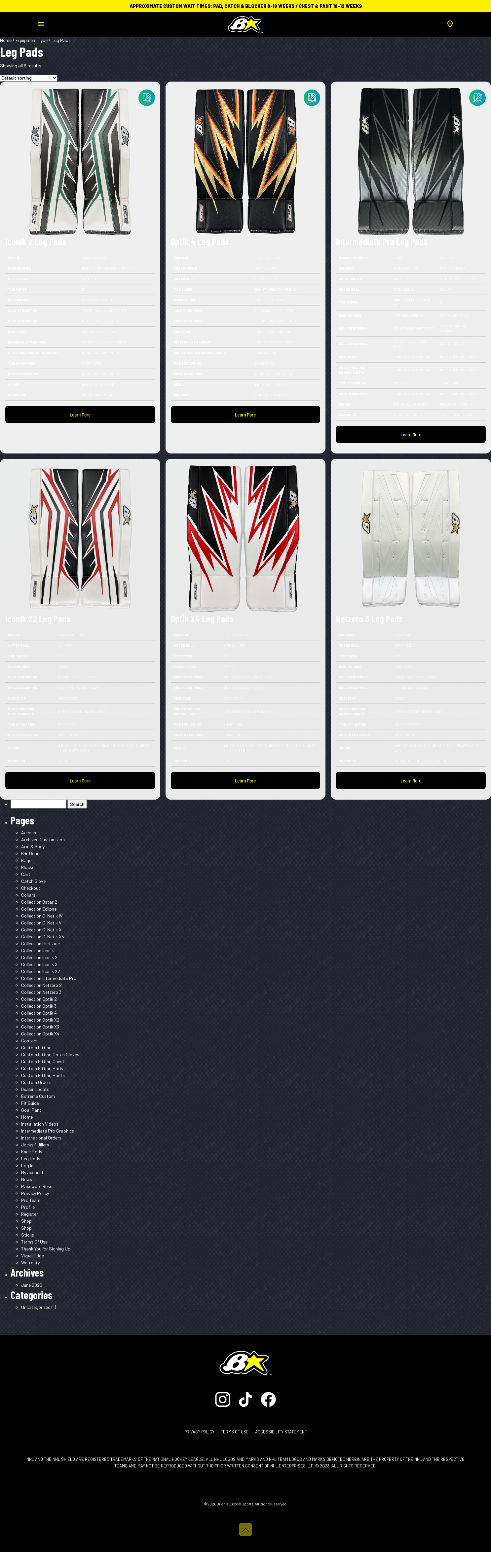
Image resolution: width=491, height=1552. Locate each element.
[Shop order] (28, 78)
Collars (28, 895)
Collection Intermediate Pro (48, 978)
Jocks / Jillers (35, 1144)
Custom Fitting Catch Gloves (50, 1054)
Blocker (28, 867)
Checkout (30, 888)
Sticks (27, 1235)
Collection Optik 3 (39, 1006)
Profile (28, 1207)
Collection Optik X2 (40, 1020)
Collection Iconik (37, 950)
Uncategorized (36, 1307)
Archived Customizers (43, 839)
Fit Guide (30, 1103)
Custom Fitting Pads (42, 1068)
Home (6, 40)
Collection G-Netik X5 (42, 936)
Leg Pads (30, 1158)
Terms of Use (235, 1431)
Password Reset (37, 1186)
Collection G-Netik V (41, 922)
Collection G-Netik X (41, 929)
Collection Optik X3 (40, 1026)
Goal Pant (31, 1110)
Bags (26, 860)
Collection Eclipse (39, 909)
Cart (25, 874)
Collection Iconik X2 (40, 971)
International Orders (41, 1137)
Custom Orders (36, 1082)
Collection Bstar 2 (39, 902)
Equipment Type (32, 40)
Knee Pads (31, 1151)
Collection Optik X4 (40, 1033)
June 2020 (31, 1285)
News (26, 1179)
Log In (27, 1165)
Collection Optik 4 (39, 1013)
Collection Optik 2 (39, 999)
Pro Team (30, 1200)
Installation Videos (39, 1124)
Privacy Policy (35, 1193)
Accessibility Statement (281, 1431)
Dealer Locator (36, 1089)
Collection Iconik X (39, 964)
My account (32, 1172)
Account (29, 832)
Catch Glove (33, 881)
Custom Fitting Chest (42, 1061)
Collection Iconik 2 (39, 957)
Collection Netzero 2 (41, 985)
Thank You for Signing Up (45, 1248)
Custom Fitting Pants (43, 1075)
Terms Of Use (34, 1242)
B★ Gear (30, 853)
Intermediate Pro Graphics (47, 1131)
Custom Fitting (36, 1047)
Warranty (30, 1262)
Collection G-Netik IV (41, 916)
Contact (29, 1040)
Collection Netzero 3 (41, 992)
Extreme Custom (38, 1096)
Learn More (80, 414)
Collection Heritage (40, 943)
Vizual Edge (32, 1255)
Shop (26, 1221)
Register (29, 1214)
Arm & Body (33, 846)
